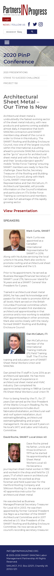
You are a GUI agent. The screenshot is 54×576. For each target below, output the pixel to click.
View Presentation (20, 211)
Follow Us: (18, 25)
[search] (14, 32)
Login (6, 19)
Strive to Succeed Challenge (21, 78)
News (6, 25)
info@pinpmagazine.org (22, 551)
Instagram (41, 24)
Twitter (35, 24)
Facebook (29, 24)
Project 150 (10, 83)
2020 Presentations (15, 72)
